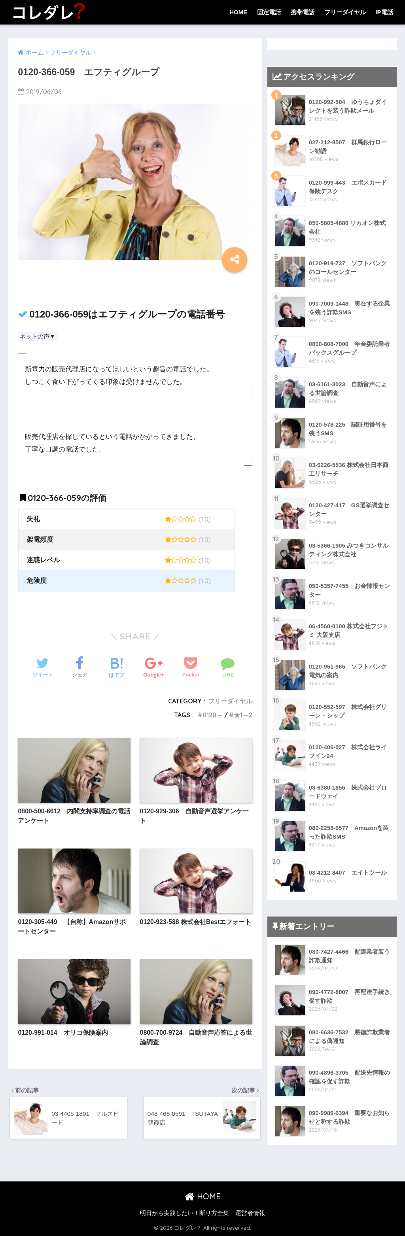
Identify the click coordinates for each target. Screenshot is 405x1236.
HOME (238, 12)
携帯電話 (302, 12)
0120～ (212, 715)
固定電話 (269, 12)
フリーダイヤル (345, 12)
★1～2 (243, 715)
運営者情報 (250, 1213)
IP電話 (384, 12)
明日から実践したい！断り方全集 (184, 1213)
